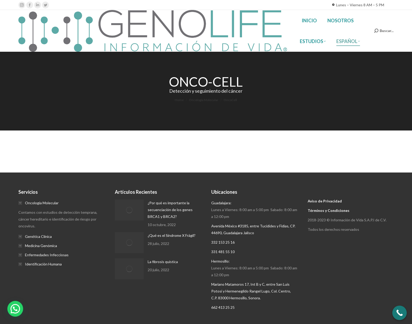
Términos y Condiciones (328, 210)
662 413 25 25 (223, 307)
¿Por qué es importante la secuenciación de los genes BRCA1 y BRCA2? (170, 210)
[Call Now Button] (399, 313)
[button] (15, 309)
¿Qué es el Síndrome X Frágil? (171, 235)
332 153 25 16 (223, 242)
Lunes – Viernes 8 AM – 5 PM (358, 5)
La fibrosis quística (163, 261)
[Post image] (129, 210)
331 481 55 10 (223, 251)
